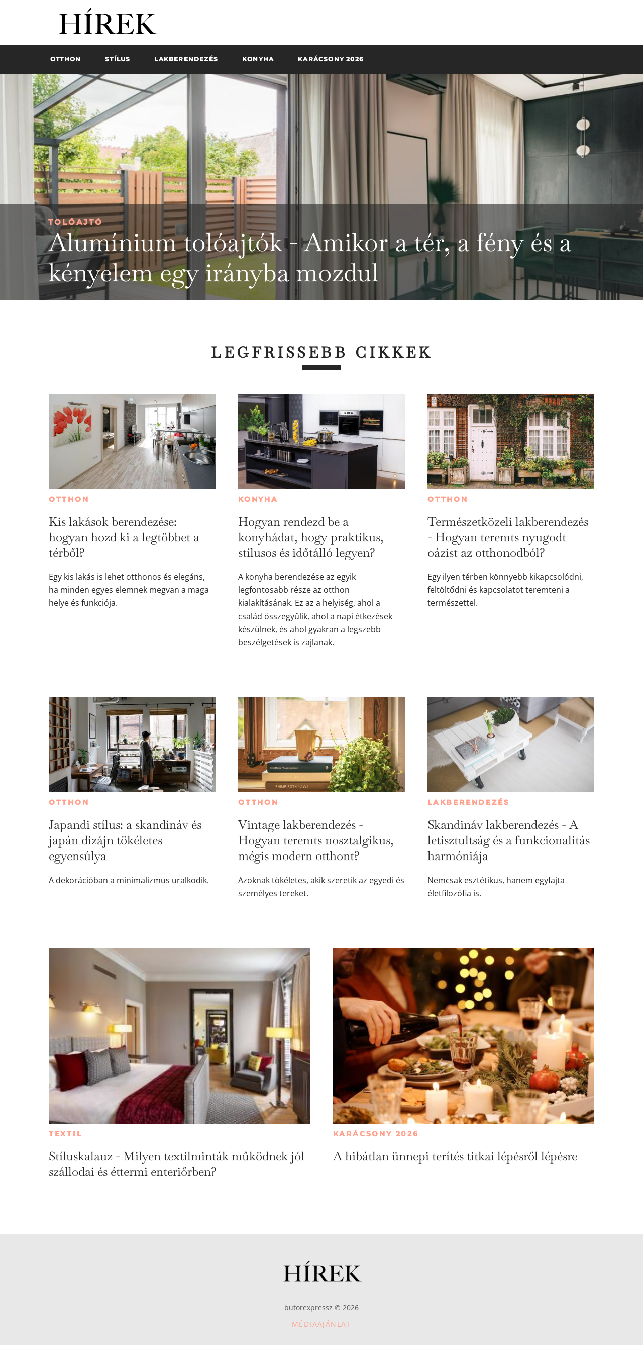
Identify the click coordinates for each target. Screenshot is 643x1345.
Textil (65, 1133)
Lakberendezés (468, 802)
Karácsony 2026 (376, 1133)
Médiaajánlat (321, 1324)
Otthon (69, 499)
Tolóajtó (75, 222)
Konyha (258, 499)
